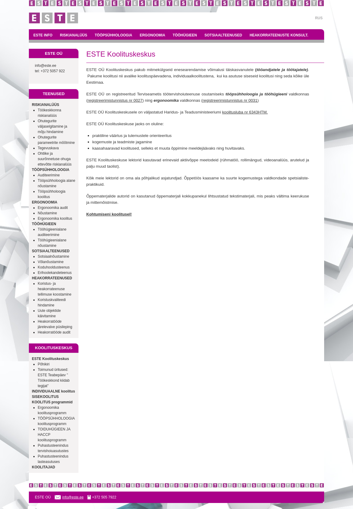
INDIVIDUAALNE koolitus (53, 391)
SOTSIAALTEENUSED (223, 35)
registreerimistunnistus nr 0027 (114, 100)
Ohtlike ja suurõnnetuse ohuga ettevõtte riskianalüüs (55, 158)
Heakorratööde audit (54, 332)
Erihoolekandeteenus (55, 273)
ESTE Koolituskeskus (50, 359)
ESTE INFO (42, 35)
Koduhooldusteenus (53, 267)
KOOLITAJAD (43, 467)
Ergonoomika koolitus (55, 218)
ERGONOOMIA (152, 35)
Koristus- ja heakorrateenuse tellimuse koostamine (54, 288)
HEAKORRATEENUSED (52, 278)
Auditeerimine (49, 175)
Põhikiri (43, 364)
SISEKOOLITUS (45, 397)
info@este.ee (45, 66)
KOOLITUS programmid (52, 402)
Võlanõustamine (50, 262)
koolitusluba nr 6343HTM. (245, 112)
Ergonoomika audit (53, 208)
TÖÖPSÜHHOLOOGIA (113, 35)
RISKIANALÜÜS (73, 35)
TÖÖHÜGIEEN (185, 35)
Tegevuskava (48, 148)
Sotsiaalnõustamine (53, 256)
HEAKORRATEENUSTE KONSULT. (279, 35)
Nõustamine (47, 213)
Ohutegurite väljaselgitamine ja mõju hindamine (52, 126)
